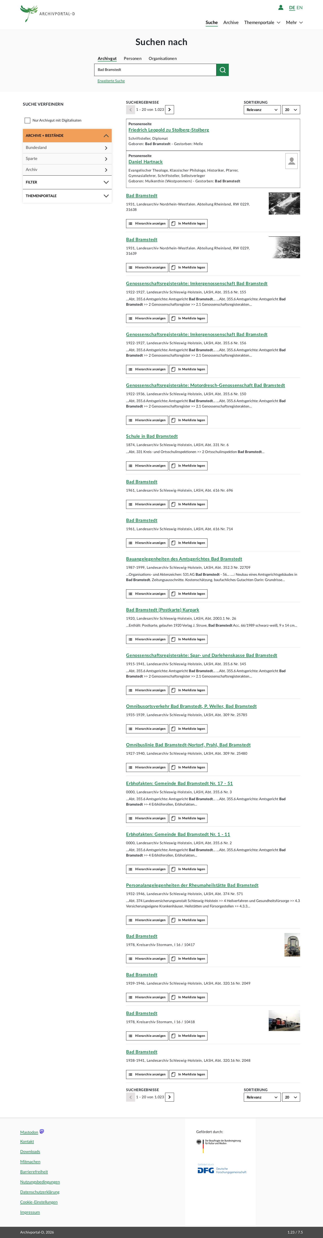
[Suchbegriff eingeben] (155, 70)
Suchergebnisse (142, 102)
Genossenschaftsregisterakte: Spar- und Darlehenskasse (201, 655)
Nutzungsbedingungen (40, 1182)
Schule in (152, 436)
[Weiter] (169, 109)
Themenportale (259, 22)
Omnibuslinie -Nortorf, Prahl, (188, 745)
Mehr (292, 22)
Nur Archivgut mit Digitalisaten (57, 120)
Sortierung (256, 102)
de (292, 8)
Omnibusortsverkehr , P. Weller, (191, 706)
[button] (67, 135)
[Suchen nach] (222, 70)
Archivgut (107, 59)
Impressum (30, 1212)
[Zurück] (130, 109)
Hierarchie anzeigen (150, 223)
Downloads (30, 1152)
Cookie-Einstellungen (39, 1202)
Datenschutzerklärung (39, 1192)
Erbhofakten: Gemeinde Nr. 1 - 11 (178, 834)
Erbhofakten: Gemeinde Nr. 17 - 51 (179, 783)
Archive (231, 22)
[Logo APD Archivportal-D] (47, 14)
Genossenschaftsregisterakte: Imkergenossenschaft (196, 283)
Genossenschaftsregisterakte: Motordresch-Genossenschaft (205, 385)
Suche (212, 22)
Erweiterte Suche (111, 81)
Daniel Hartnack (146, 162)
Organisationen (163, 59)
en (300, 8)
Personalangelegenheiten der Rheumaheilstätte (192, 885)
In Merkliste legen (191, 223)
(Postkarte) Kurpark (162, 610)
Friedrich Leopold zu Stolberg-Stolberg (169, 130)
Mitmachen (30, 1162)
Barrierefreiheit (34, 1172)
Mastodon (29, 1133)
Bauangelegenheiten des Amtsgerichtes (184, 559)
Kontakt (27, 1142)
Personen (133, 59)
